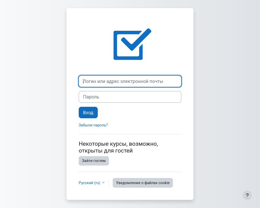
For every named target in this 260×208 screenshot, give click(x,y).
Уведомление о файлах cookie (143, 183)
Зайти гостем (94, 160)
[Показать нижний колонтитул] (247, 195)
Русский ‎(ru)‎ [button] (90, 183)
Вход (88, 112)
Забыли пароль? (93, 125)
